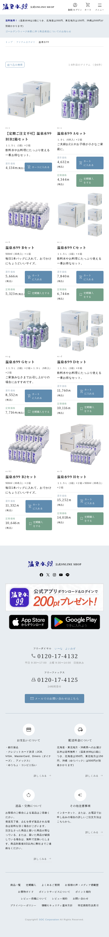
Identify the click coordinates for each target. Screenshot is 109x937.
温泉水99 (15, 7)
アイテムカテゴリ (25, 42)
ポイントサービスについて (54, 892)
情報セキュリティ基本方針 (57, 905)
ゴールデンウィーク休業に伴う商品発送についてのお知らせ (38, 31)
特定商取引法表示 (88, 905)
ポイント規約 (83, 892)
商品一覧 (15, 885)
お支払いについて (29, 740)
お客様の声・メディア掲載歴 (82, 885)
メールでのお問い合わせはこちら (54, 698)
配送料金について (80, 740)
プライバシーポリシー (23, 905)
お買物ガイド (26, 892)
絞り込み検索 (15, 64)
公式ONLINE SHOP (42, 7)
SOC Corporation (49, 919)
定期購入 (31, 885)
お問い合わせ (80, 898)
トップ (9, 42)
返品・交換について (28, 806)
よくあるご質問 (50, 885)
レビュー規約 (60, 898)
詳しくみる (40, 776)
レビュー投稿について (34, 898)
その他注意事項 (80, 806)
